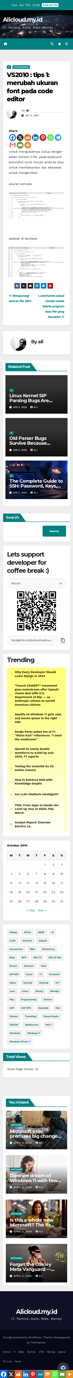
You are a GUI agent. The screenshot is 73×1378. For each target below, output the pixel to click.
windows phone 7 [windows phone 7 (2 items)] (20, 1041)
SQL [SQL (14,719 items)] (57, 1008)
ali (27, 110)
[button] (52, 44)
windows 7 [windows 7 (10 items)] (33, 1033)
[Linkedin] (35, 137)
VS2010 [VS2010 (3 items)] (14, 1024)
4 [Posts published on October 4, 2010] (11, 874)
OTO (41, 1351)
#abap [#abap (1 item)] (13, 932)
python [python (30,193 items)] (48, 999)
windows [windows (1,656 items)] (15, 1033)
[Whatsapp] (50, 137)
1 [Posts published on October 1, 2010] (45, 864)
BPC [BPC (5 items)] (24, 957)
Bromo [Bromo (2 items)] (13, 966)
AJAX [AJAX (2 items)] (13, 940)
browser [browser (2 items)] (29, 966)
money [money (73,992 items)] (39, 991)
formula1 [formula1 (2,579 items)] (54, 974)
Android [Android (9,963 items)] (27, 940)
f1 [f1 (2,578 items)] (41, 974)
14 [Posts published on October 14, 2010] (36, 883)
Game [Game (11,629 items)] (13, 982)
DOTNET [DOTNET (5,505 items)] (14, 974)
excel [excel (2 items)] (29, 974)
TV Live (7, 1361)
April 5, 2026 (23, 1142)
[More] (27, 145)
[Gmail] (12, 145)
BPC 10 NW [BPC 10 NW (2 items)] (54, 957)
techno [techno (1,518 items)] (14, 1016)
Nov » (42, 910)
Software (16, 1125)
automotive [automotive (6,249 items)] (16, 949)
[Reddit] (27, 137)
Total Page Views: (21, 1069)
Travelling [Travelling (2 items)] (30, 1016)
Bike (21, 1351)
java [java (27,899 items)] (12, 991)
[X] (20, 137)
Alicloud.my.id (22, 19)
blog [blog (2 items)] (12, 957)
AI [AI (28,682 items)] (52, 932)
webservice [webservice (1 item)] (31, 1024)
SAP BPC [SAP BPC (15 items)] (26, 1008)
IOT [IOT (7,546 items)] (57, 982)
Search (12, 517)
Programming (21, 67)
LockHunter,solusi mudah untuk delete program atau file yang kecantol (51, 306)
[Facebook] (12, 137)
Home (6, 1351)
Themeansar (38, 1342)
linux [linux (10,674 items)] (25, 991)
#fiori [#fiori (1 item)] (27, 932)
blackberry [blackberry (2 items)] (48, 949)
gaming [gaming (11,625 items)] (27, 982)
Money (51, 1351)
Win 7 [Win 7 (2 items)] (49, 1024)
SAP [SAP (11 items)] (12, 1008)
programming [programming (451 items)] (28, 999)
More (18, 1361)
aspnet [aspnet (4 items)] (43, 940)
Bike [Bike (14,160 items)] (32, 949)
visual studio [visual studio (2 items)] (50, 1016)
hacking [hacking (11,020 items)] (43, 982)
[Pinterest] (43, 137)
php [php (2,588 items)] (12, 999)
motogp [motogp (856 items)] (54, 991)
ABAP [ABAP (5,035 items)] (41, 932)
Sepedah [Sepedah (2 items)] (43, 1008)
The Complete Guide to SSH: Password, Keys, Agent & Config (36, 486)
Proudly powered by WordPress (22, 1337)
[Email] (20, 145)
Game (61, 1351)
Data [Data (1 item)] (43, 966)
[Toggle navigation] (66, 44)
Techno (31, 1351)
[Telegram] (58, 137)
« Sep (31, 910)
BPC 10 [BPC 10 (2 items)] (37, 957)
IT (9, 67)
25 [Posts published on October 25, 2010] (11, 901)
